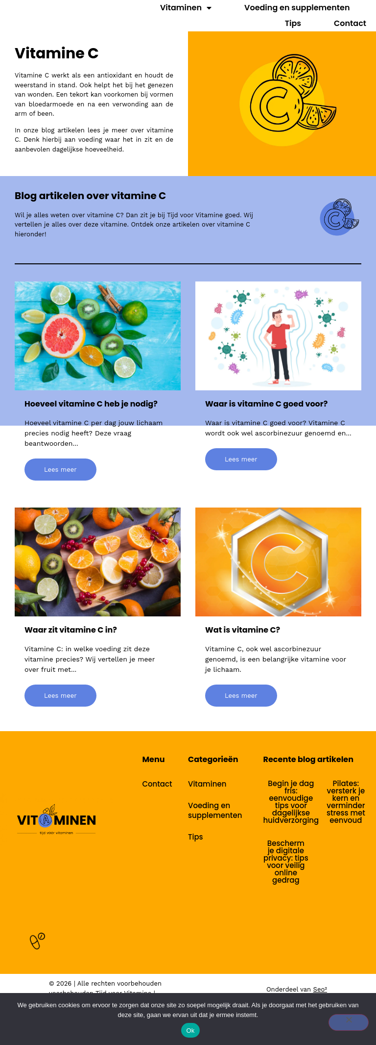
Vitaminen (186, 8)
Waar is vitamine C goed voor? (266, 403)
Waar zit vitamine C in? (70, 630)
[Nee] (349, 1022)
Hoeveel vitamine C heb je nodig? (91, 403)
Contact (350, 23)
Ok (190, 1030)
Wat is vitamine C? (242, 630)
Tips (293, 23)
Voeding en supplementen (297, 7)
